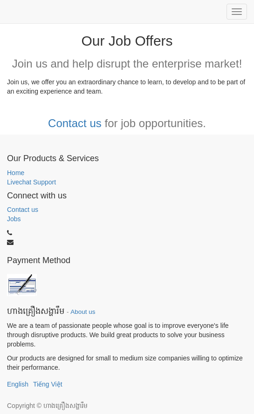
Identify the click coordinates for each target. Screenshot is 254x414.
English (17, 384)
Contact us (75, 123)
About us (82, 311)
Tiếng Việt (47, 384)
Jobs (14, 219)
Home (15, 172)
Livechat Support (31, 182)
